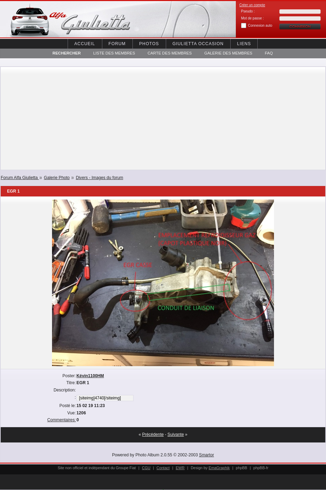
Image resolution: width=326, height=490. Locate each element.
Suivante (176, 434)
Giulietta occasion (197, 43)
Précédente (153, 434)
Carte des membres (169, 53)
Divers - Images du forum (99, 177)
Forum (117, 43)
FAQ (269, 53)
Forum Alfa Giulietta (20, 177)
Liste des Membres (114, 53)
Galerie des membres (228, 53)
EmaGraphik (219, 468)
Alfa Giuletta (59, 19)
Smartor (206, 455)
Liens (244, 43)
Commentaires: (61, 419)
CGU (146, 468)
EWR (180, 468)
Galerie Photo (57, 177)
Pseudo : (248, 11)
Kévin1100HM (90, 375)
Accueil (84, 43)
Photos (149, 43)
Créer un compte (252, 5)
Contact (163, 468)
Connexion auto (260, 25)
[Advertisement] (163, 118)
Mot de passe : (252, 18)
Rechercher (66, 53)
